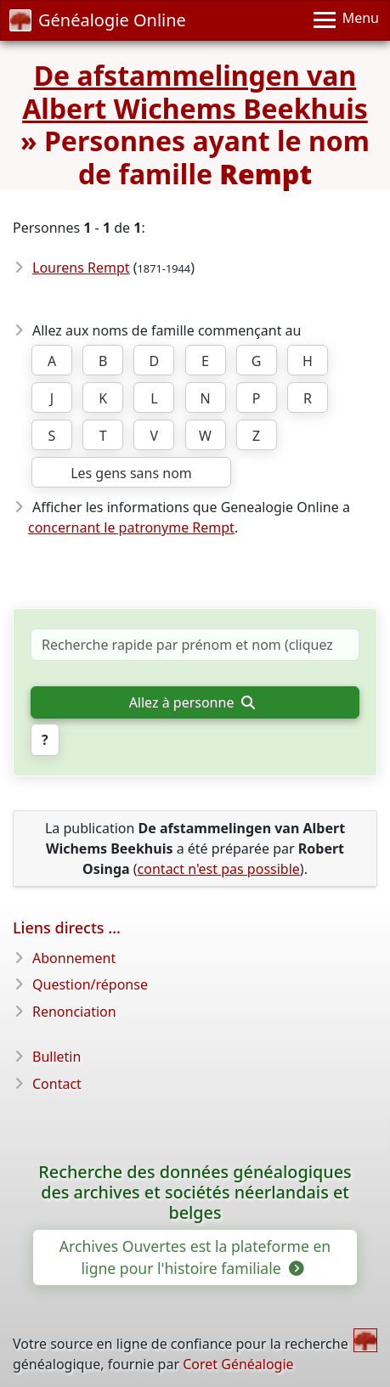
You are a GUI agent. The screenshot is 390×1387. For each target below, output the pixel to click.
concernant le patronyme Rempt (131, 527)
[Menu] (346, 20)
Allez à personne (192, 702)
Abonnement (74, 958)
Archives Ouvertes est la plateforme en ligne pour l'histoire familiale (195, 1257)
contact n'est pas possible (219, 869)
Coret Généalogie (238, 1364)
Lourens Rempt (81, 267)
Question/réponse (90, 984)
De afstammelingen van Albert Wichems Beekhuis (195, 91)
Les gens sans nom (131, 473)
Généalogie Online (97, 19)
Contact (57, 1083)
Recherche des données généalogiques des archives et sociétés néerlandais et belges (194, 1192)
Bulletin (56, 1056)
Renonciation (74, 1011)
